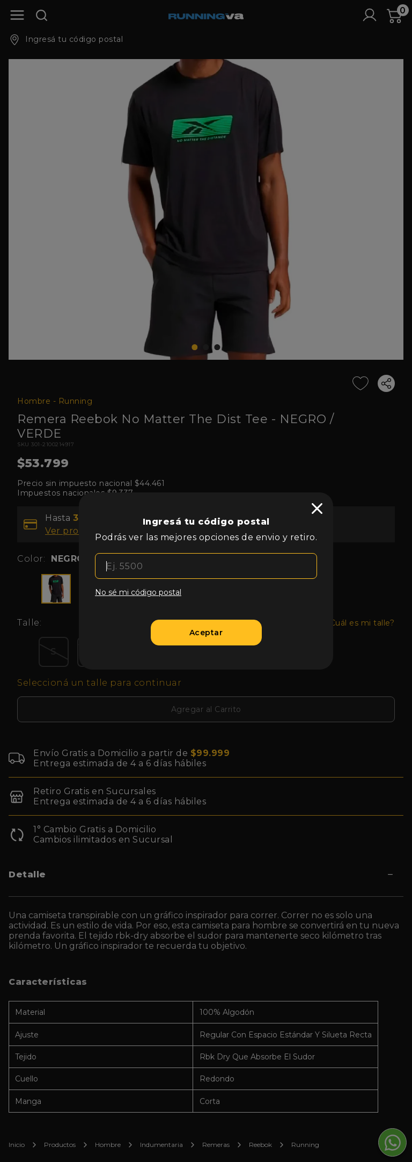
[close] (317, 508)
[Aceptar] (206, 632)
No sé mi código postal (138, 592)
